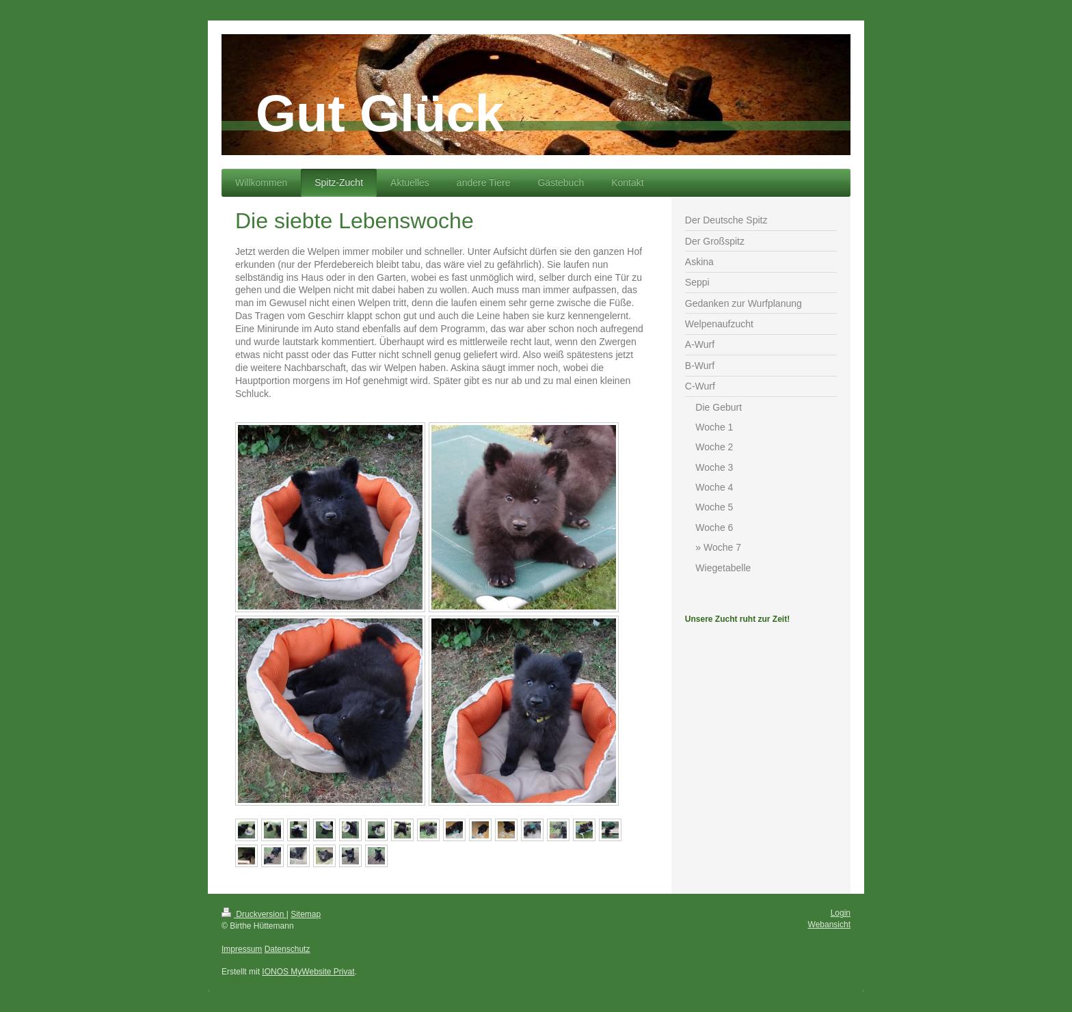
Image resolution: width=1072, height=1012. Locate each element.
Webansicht (829, 924)
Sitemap (306, 914)
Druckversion (254, 914)
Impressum (242, 949)
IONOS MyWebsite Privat (308, 971)
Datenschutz (287, 949)
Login (840, 913)
